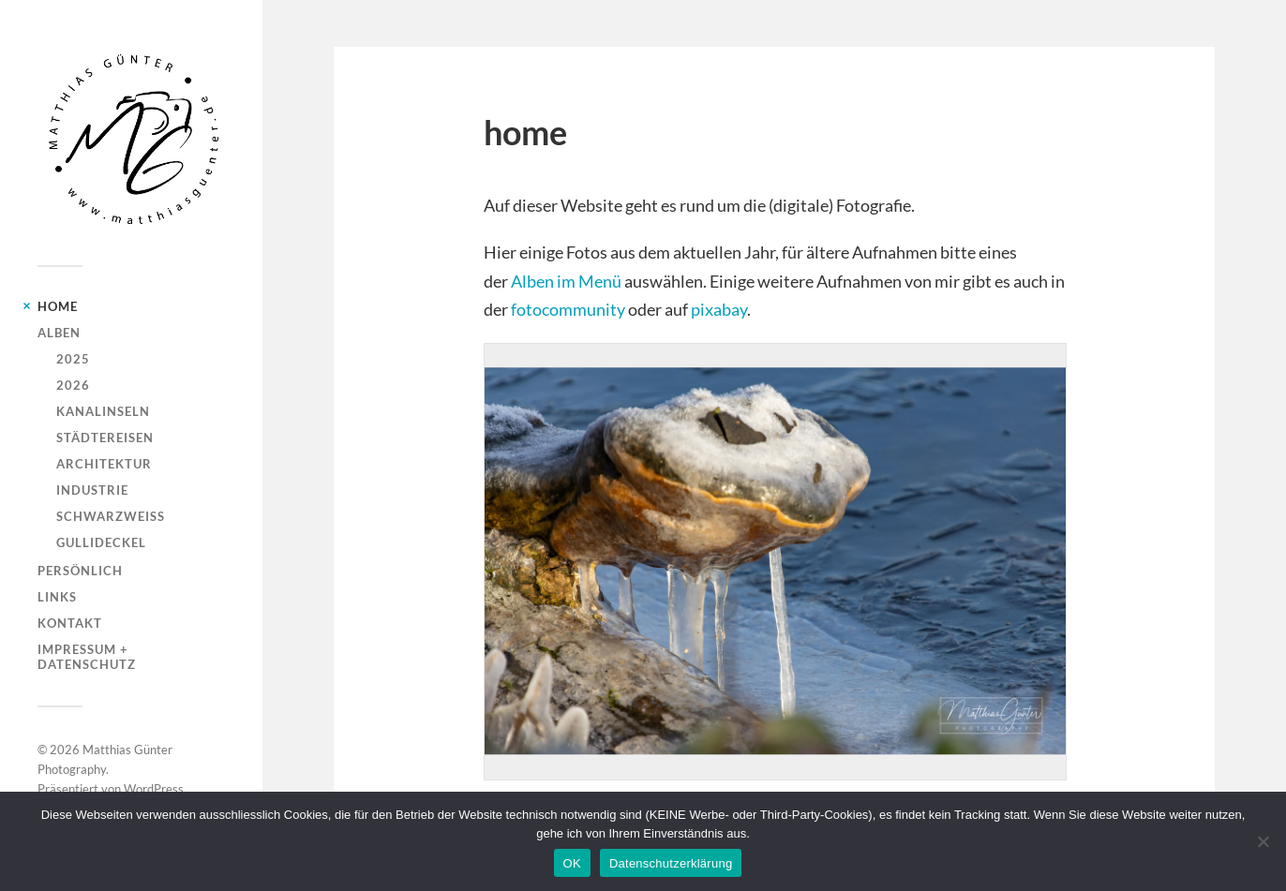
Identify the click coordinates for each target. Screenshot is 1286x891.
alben (59, 332)
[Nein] (1262, 841)
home (57, 306)
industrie (92, 490)
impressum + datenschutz (86, 657)
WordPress (154, 788)
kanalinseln (103, 411)
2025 (73, 358)
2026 (73, 385)
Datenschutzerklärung (670, 863)
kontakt (69, 623)
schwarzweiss (110, 516)
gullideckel (101, 542)
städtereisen (105, 437)
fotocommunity (568, 309)
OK (572, 863)
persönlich (80, 570)
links (57, 596)
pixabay (719, 309)
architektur (104, 463)
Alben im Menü (566, 281)
